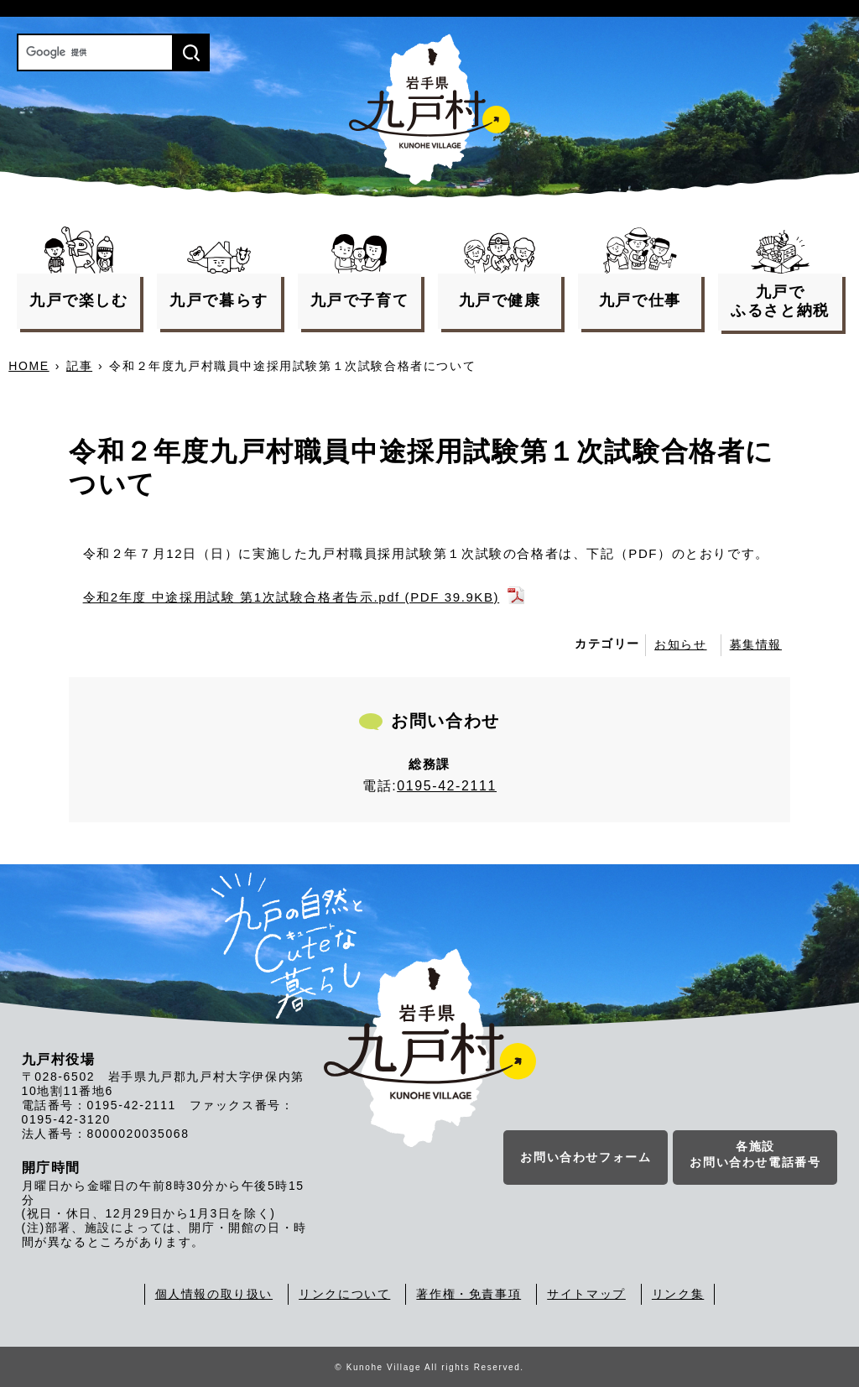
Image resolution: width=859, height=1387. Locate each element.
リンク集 (678, 1294)
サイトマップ (586, 1294)
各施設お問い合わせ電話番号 (755, 1154)
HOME (28, 366)
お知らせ (680, 644)
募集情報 (756, 644)
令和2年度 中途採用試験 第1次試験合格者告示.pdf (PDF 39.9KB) (291, 597)
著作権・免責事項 (468, 1294)
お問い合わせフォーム (585, 1157)
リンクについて (344, 1294)
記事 (79, 366)
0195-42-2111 (447, 786)
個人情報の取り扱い (214, 1294)
